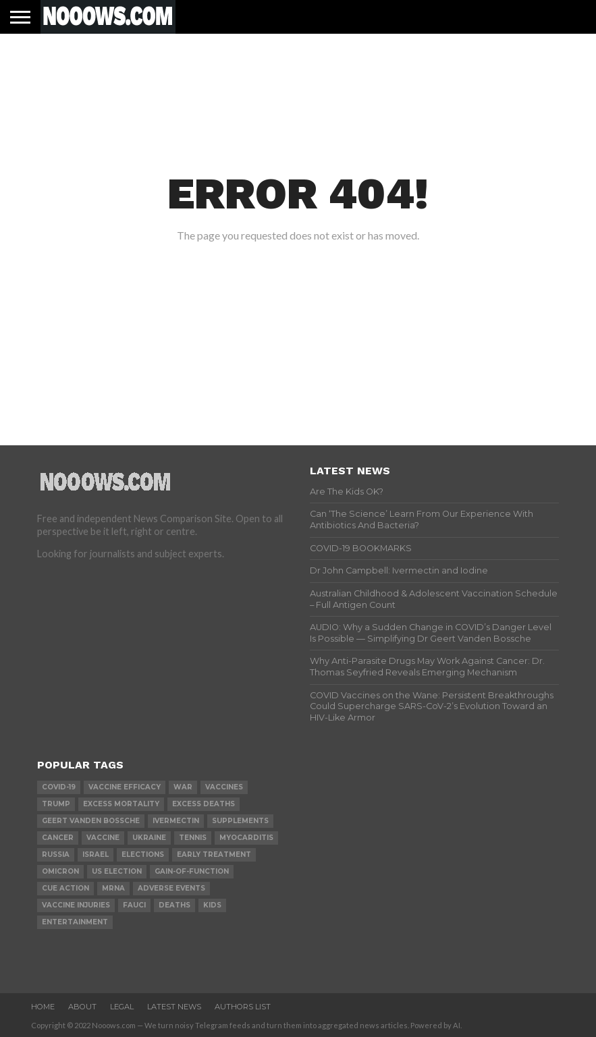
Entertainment (75, 922)
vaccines (224, 787)
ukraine (149, 837)
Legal (122, 1006)
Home (43, 1006)
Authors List (243, 1006)
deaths (174, 905)
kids (212, 905)
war (182, 787)
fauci (134, 905)
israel (95, 854)
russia (56, 854)
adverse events (171, 888)
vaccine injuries (76, 905)
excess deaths (203, 804)
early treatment (214, 854)
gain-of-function (192, 871)
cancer (58, 837)
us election (117, 871)
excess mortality (121, 804)
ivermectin (176, 820)
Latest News (174, 1006)
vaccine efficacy (124, 787)
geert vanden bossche (91, 820)
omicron (60, 871)
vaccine (102, 837)
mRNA (113, 888)
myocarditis (246, 837)
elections (142, 854)
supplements (240, 820)
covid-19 (59, 787)
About (82, 1006)
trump (56, 804)
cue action (65, 888)
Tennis (193, 837)
